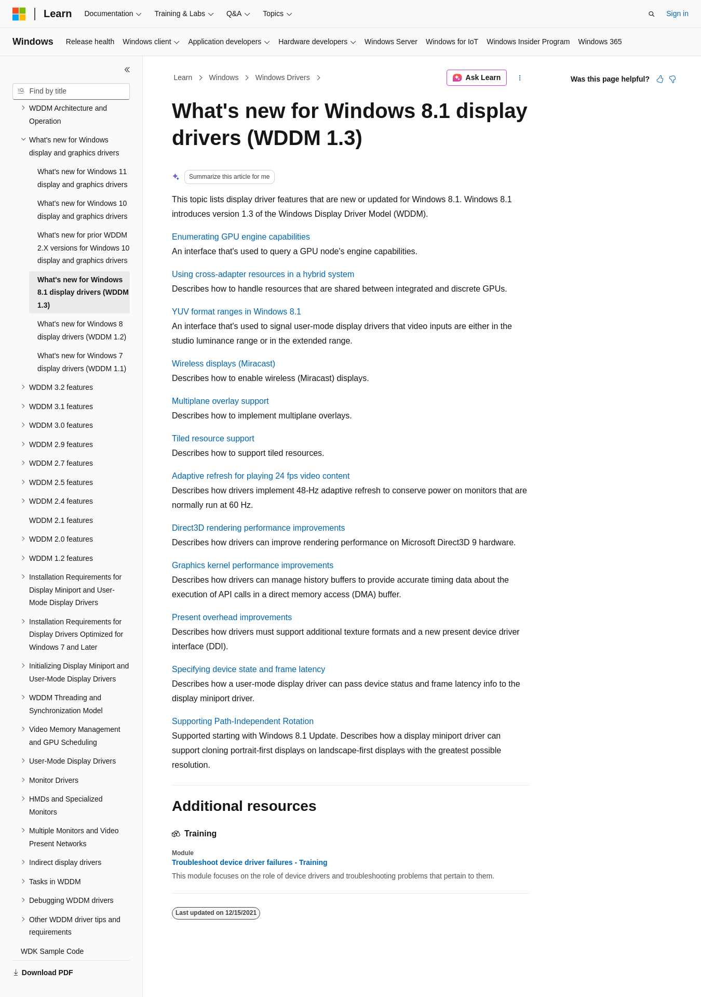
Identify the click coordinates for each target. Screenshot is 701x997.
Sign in (677, 13)
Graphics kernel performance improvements (252, 565)
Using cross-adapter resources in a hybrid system (263, 274)
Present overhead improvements (232, 617)
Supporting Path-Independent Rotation (243, 721)
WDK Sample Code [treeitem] (52, 927)
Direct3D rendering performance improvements (258, 527)
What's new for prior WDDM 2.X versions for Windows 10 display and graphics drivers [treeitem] (83, 223)
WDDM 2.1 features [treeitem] (61, 496)
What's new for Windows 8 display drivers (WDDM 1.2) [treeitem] (81, 306)
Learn (183, 77)
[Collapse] (127, 69)
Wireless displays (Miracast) (223, 363)
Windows (224, 77)
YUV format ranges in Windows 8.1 (236, 311)
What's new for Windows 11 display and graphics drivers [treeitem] (82, 153)
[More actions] (520, 78)
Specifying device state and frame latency (248, 669)
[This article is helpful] (660, 79)
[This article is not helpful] (672, 79)
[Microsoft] (19, 14)
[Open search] (651, 14)
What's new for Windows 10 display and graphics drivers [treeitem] (82, 185)
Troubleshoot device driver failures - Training (250, 862)
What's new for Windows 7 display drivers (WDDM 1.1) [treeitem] (81, 337)
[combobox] (71, 91)
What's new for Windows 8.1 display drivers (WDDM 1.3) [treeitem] (83, 268)
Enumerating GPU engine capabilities (241, 236)
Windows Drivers (282, 77)
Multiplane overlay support (220, 401)
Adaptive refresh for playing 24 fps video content (260, 475)
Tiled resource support (213, 438)
